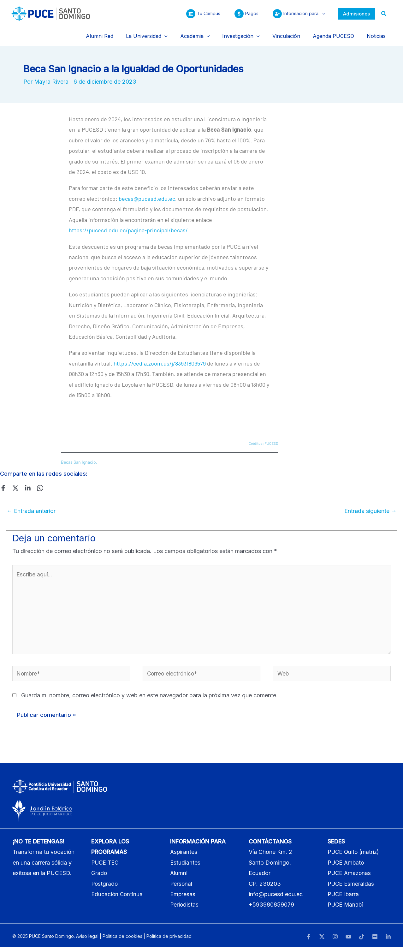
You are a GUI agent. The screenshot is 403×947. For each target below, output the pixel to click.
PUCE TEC (105, 860)
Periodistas (184, 903)
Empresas (183, 892)
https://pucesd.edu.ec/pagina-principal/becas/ (128, 223)
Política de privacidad (169, 934)
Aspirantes (184, 850)
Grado (99, 871)
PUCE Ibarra (344, 892)
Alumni (179, 871)
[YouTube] (348, 935)
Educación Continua (117, 892)
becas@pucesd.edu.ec (147, 191)
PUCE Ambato (347, 860)
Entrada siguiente (370, 504)
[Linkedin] (25, 481)
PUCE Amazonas (350, 871)
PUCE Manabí (346, 903)
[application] (320, 13)
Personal (181, 882)
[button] (356, 14)
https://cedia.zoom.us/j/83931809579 (160, 356)
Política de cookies (122, 934)
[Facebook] (3, 481)
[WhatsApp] (36, 481)
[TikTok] (361, 935)
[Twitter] (14, 481)
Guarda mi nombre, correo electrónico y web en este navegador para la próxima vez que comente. (149, 693)
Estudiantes (185, 860)
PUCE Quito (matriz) (354, 850)
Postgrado (105, 882)
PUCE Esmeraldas (351, 882)
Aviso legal (87, 934)
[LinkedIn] (388, 935)
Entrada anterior (31, 504)
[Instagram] (335, 935)
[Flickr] (375, 935)
